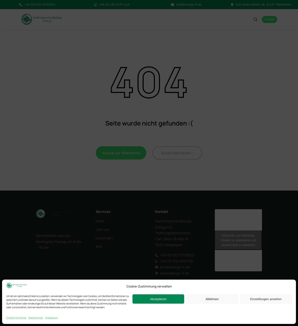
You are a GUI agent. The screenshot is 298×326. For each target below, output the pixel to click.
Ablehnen (212, 299)
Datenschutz (35, 317)
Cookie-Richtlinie (16, 317)
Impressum (51, 317)
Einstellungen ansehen (266, 299)
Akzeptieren (158, 299)
